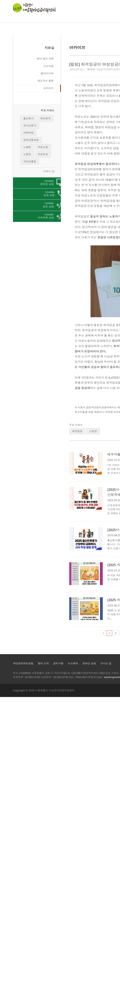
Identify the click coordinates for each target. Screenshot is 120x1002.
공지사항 (58, 663)
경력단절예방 (31, 140)
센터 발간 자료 (45, 58)
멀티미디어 (47, 73)
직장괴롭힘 (29, 161)
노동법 (27, 147)
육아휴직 (45, 118)
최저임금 (77, 431)
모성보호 (43, 154)
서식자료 (48, 66)
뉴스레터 (73, 663)
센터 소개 (43, 663)
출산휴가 (28, 118)
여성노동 (43, 147)
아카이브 (48, 88)
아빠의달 (28, 132)
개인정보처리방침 (23, 663)
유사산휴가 (29, 125)
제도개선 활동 (46, 80)
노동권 (27, 154)
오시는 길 (105, 663)
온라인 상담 (89, 663)
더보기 (48, 171)
